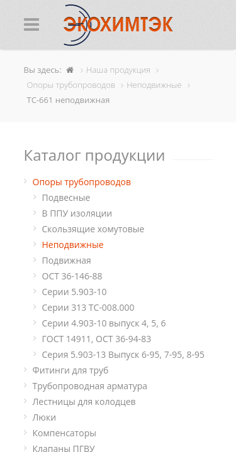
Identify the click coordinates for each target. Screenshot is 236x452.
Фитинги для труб (71, 370)
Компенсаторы (64, 433)
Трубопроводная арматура (90, 386)
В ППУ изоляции (77, 213)
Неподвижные (73, 244)
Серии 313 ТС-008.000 (88, 307)
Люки (45, 417)
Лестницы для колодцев (84, 401)
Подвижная (66, 260)
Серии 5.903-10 (74, 292)
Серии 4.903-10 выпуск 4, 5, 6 (104, 323)
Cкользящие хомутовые (93, 229)
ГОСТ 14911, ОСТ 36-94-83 (97, 339)
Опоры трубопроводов (82, 182)
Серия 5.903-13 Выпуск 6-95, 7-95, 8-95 (123, 354)
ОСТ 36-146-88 (72, 276)
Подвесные (66, 197)
